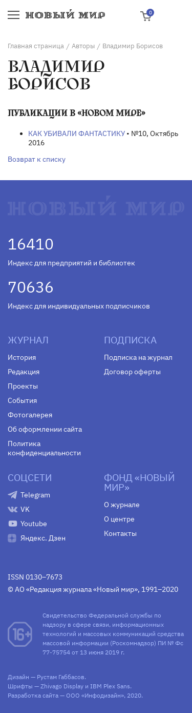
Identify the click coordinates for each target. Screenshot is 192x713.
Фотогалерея (30, 414)
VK (25, 509)
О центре (119, 519)
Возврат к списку (37, 159)
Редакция (23, 371)
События (22, 400)
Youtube (33, 523)
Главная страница (36, 46)
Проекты (23, 386)
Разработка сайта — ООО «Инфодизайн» (66, 695)
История (22, 357)
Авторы (83, 46)
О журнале (122, 504)
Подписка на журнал (138, 357)
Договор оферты (132, 371)
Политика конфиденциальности (44, 448)
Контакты (120, 533)
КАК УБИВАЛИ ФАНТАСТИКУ (76, 133)
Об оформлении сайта (45, 429)
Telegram (35, 494)
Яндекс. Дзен (43, 538)
